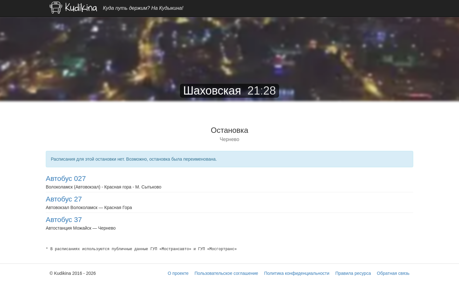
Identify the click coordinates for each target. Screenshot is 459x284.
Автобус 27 (64, 199)
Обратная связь (393, 273)
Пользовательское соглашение (226, 273)
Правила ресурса (353, 273)
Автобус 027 (66, 178)
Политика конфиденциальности (297, 273)
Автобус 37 (64, 220)
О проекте (178, 273)
